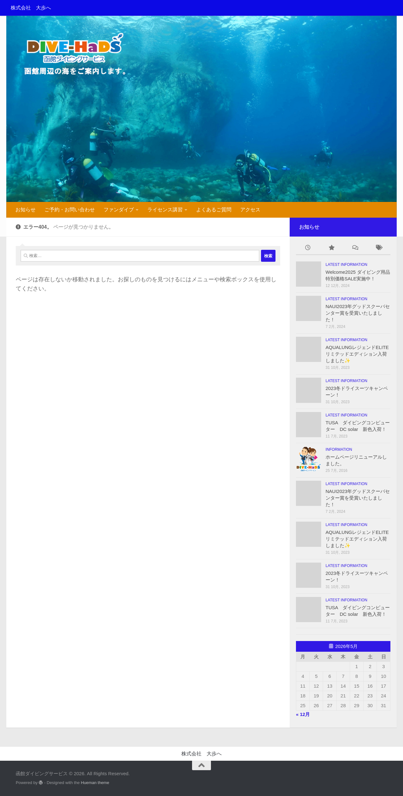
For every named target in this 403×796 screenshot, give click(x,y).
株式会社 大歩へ (31, 7)
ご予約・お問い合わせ (69, 209)
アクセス (250, 209)
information (339, 449)
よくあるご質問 (213, 209)
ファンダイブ (119, 209)
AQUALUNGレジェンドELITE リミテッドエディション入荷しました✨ (360, 354)
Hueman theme (95, 782)
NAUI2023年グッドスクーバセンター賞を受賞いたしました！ (358, 313)
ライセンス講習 (165, 209)
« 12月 (303, 714)
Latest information (346, 264)
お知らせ (25, 209)
